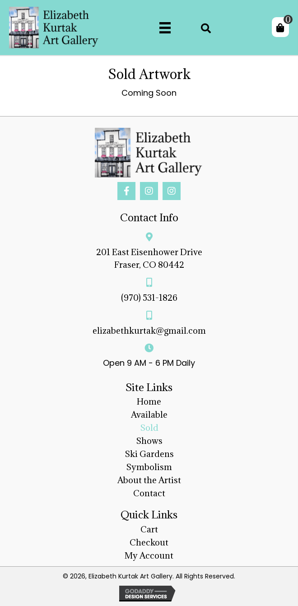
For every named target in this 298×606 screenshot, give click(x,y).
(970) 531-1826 (149, 297)
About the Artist (149, 480)
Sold (149, 427)
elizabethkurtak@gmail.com (149, 330)
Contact (149, 493)
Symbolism (149, 466)
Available (149, 414)
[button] (126, 191)
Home (149, 401)
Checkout (149, 542)
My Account (149, 555)
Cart (149, 529)
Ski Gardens (149, 453)
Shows (149, 440)
